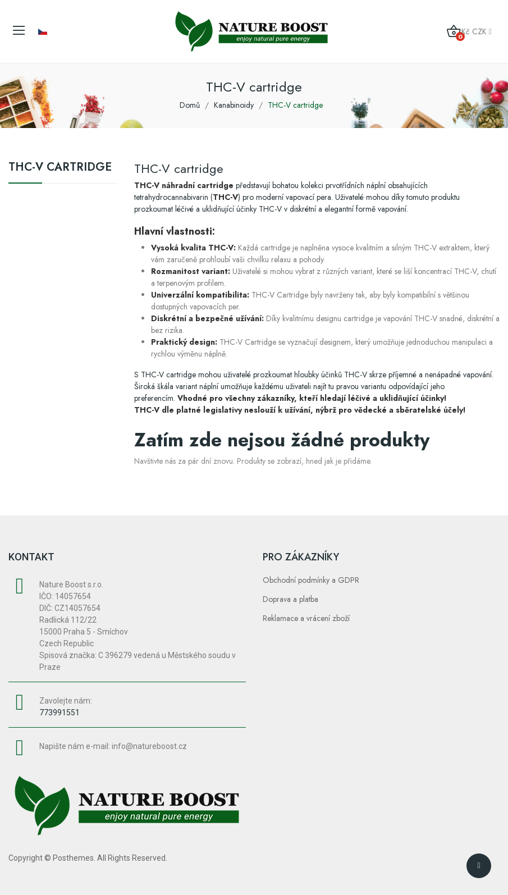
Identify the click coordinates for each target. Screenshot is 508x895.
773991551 (59, 712)
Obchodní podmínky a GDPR (311, 580)
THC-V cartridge (60, 168)
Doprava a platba (290, 599)
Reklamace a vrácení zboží (306, 618)
